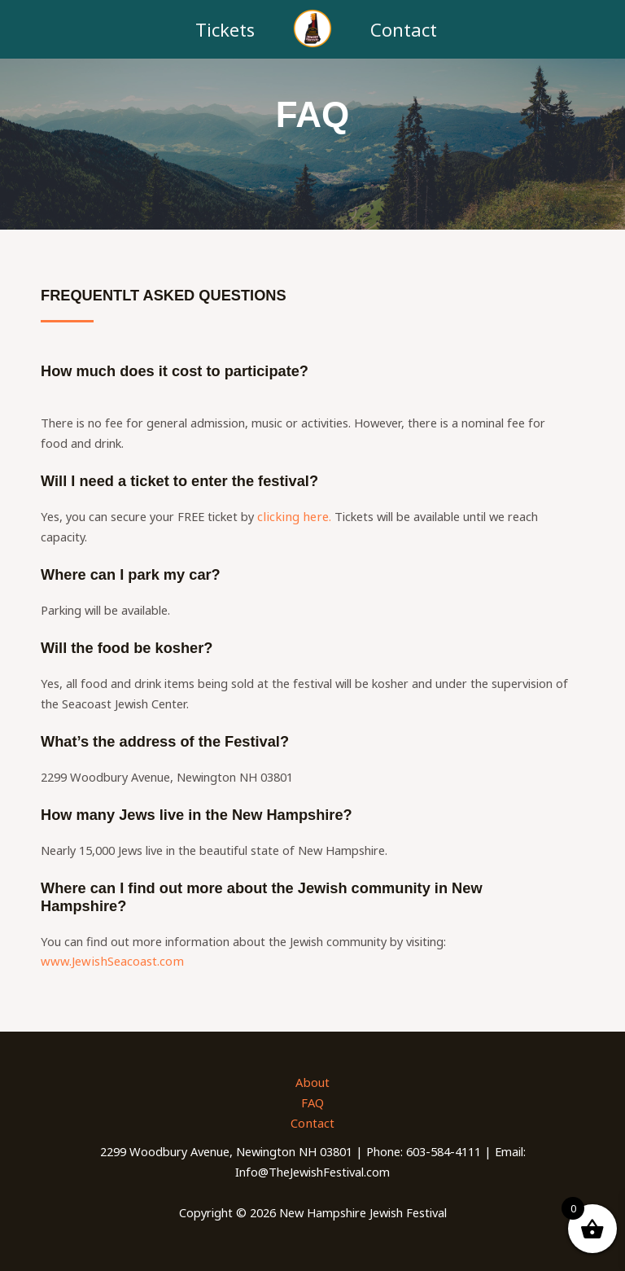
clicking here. (291, 516)
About (313, 1081)
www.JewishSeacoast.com (109, 961)
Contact (403, 29)
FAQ (312, 1101)
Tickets (225, 29)
